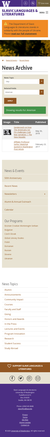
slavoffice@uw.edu (25, 409)
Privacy (25, 415)
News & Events (11, 60)
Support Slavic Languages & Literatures (25, 367)
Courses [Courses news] (9, 304)
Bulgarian (9, 230)
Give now (43, 3)
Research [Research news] (9, 338)
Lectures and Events (15, 328)
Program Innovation (15, 333)
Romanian (9, 246)
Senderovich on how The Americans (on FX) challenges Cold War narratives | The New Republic (23, 132)
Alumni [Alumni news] (8, 289)
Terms (25, 417)
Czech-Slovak (10, 234)
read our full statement (24, 33)
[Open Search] (33, 3)
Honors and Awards (14, 319)
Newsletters (11, 193)
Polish (7, 242)
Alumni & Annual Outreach (18, 201)
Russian (8, 250)
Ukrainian (9, 258)
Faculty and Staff (13, 309)
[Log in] (25, 3)
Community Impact (14, 299)
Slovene (8, 254)
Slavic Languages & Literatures (20, 12)
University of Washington (20, 431)
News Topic (9, 78)
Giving (8, 314)
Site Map (25, 420)
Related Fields (10, 88)
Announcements (13, 294)
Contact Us (25, 425)
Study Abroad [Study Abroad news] (11, 348)
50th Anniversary (13, 178)
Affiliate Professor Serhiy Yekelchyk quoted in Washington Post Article (23, 145)
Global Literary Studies (14, 238)
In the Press (11, 323)
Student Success (13, 343)
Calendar (9, 209)
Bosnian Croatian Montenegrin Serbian (21, 225)
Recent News (24, 60)
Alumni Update (25, 422)
